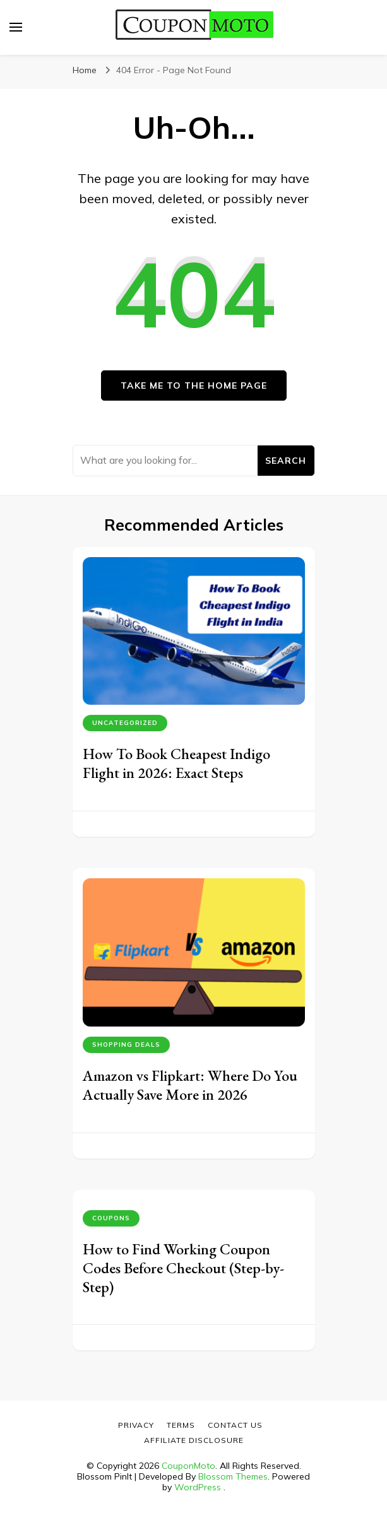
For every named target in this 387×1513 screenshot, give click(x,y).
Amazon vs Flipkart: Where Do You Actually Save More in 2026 (190, 1085)
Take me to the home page (194, 385)
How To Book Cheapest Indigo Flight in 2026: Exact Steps (176, 763)
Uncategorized (125, 723)
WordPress (197, 1487)
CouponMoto (188, 1465)
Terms (181, 1425)
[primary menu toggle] (15, 27)
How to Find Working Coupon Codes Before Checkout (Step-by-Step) (183, 1268)
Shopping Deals (126, 1044)
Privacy (136, 1425)
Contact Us (235, 1425)
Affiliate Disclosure (194, 1440)
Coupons (111, 1218)
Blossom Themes (233, 1476)
